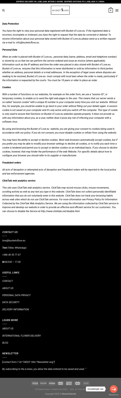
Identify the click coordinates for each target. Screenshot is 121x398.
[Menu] (117, 10)
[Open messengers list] (113, 389)
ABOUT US (7, 288)
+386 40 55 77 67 (11, 254)
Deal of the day (78, 389)
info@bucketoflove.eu (27, 42)
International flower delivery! (51, 389)
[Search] (3, 10)
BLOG (5, 342)
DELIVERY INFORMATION (15, 309)
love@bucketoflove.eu (13, 240)
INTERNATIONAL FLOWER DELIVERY (21, 335)
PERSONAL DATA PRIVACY (16, 295)
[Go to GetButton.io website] (114, 395)
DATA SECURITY (10, 302)
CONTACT (7, 281)
